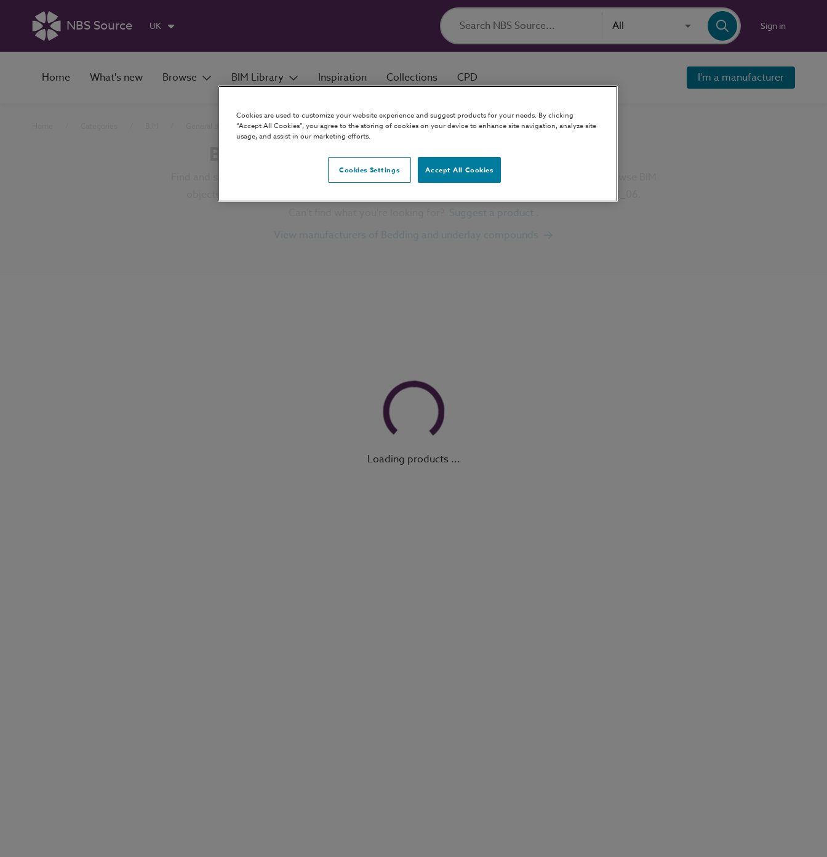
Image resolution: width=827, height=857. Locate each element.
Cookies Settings (369, 169)
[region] (418, 144)
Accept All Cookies (459, 169)
